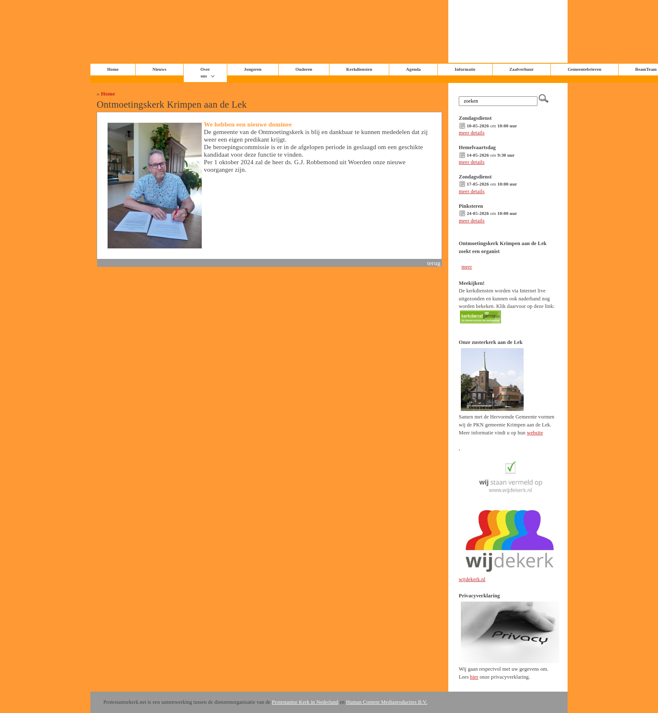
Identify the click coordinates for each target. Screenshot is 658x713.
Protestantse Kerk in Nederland (305, 702)
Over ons (205, 72)
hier (474, 677)
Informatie (465, 69)
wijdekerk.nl (472, 579)
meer (466, 267)
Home (108, 93)
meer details (472, 133)
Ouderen (304, 69)
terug (434, 262)
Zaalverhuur (521, 69)
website (535, 433)
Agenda (413, 69)
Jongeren (253, 69)
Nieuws (159, 69)
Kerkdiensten (359, 69)
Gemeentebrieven (584, 69)
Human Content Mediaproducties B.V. (386, 702)
